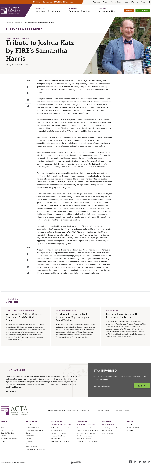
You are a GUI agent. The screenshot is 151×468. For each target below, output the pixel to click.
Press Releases (132, 425)
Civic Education (56, 431)
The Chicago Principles (84, 436)
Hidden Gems (55, 439)
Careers (3, 436)
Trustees (96, 2)
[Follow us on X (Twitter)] (140, 462)
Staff (2, 428)
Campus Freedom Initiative (85, 428)
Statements (30, 436)
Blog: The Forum (31, 447)
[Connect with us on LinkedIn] (135, 462)
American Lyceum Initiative (60, 441)
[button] (48, 10)
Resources (17, 22)
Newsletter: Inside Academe (35, 449)
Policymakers (116, 2)
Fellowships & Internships (9, 439)
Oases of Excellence (58, 436)
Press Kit (130, 430)
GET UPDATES (142, 10)
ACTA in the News (11, 310)
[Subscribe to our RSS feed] (149, 462)
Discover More (11, 391)
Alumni (105, 2)
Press (143, 2)
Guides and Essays (32, 428)
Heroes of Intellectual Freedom (87, 433)
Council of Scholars (7, 433)
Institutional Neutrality (84, 439)
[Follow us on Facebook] (130, 462)
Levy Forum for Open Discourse (87, 441)
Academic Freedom (70, 310)
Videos (28, 444)
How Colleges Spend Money (111, 428)
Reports (29, 425)
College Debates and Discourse (87, 431)
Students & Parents (131, 2)
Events (3, 441)
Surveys (28, 433)
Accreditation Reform (109, 433)
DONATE (129, 10)
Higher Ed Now (63, 2)
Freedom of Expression (26, 310)
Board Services (107, 431)
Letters (28, 439)
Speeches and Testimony (34, 430)
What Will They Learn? (58, 433)
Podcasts (59, 310)
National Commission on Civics (61, 428)
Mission (3, 425)
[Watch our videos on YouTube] (144, 462)
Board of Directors (7, 430)
